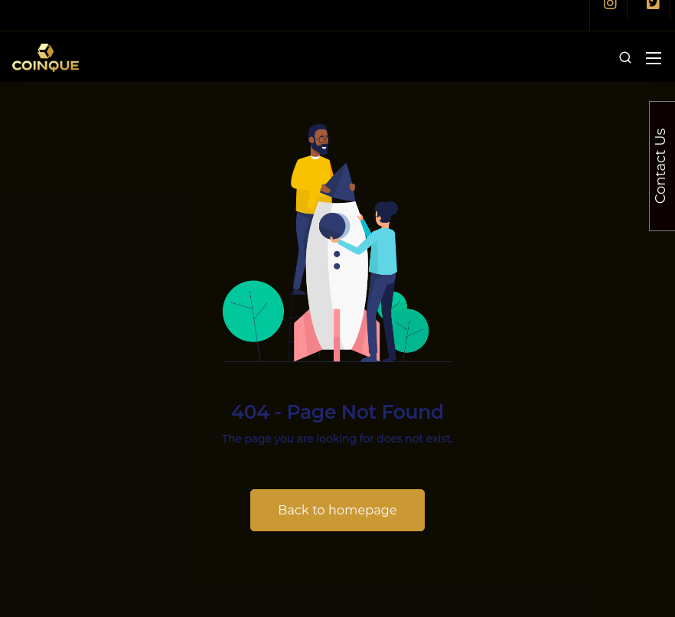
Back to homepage (337, 510)
